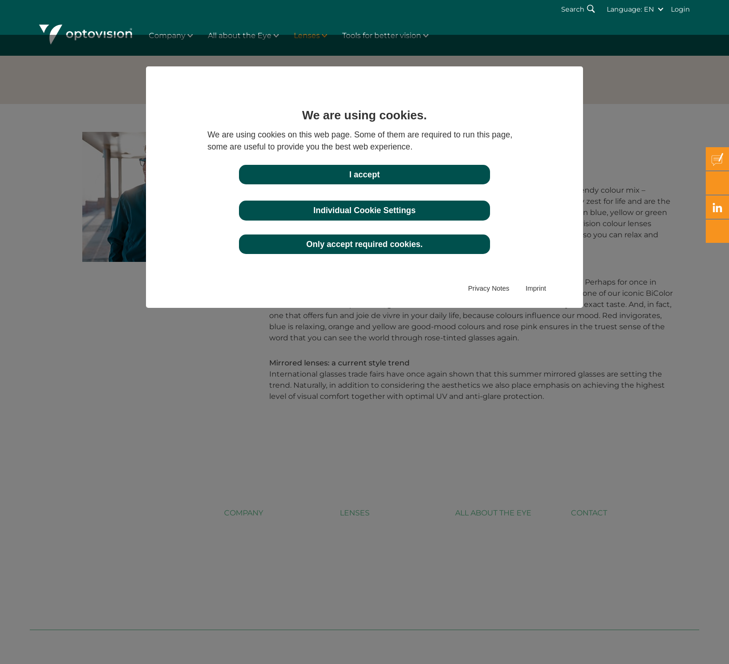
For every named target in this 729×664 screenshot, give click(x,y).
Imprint (535, 288)
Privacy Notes (489, 288)
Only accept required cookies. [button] (364, 244)
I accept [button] (364, 174)
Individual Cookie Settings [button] (364, 210)
